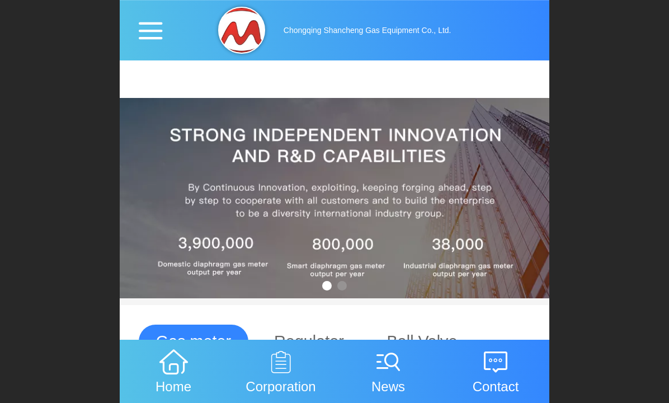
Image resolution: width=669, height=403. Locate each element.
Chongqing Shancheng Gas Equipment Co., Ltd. (367, 30)
